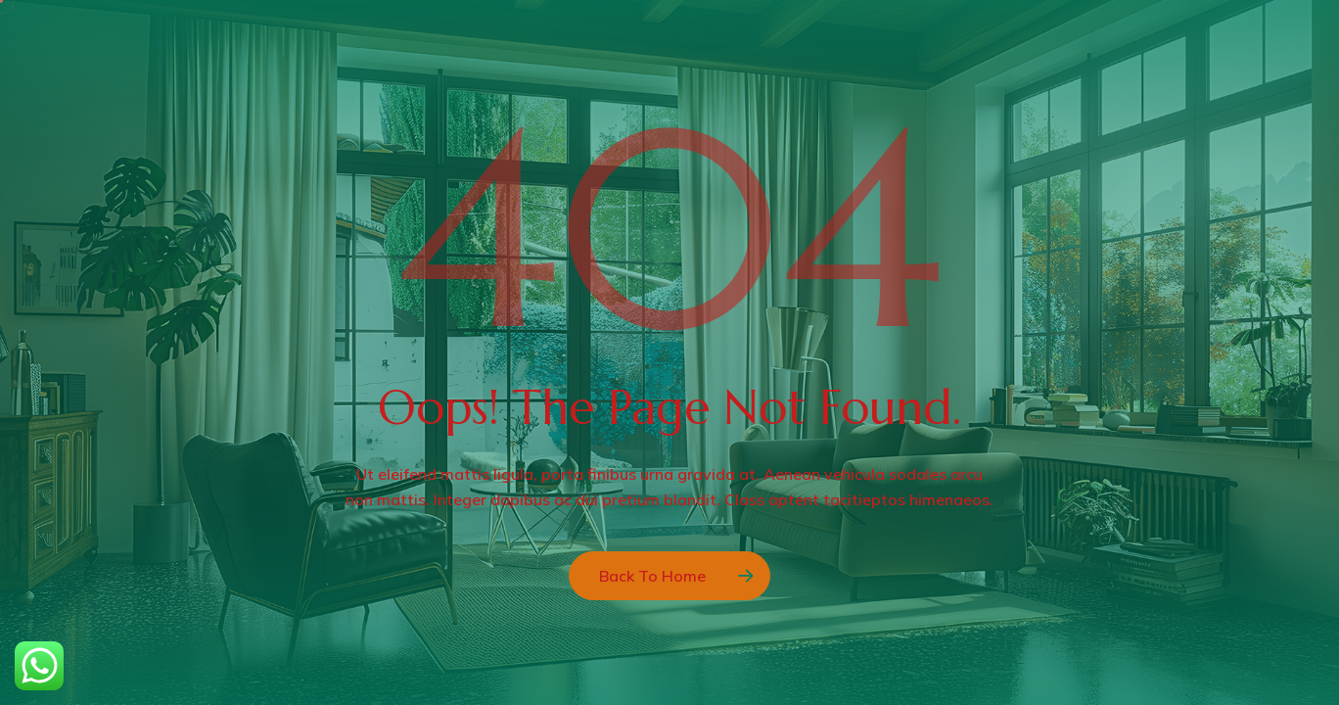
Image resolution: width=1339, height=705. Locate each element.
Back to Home (652, 576)
